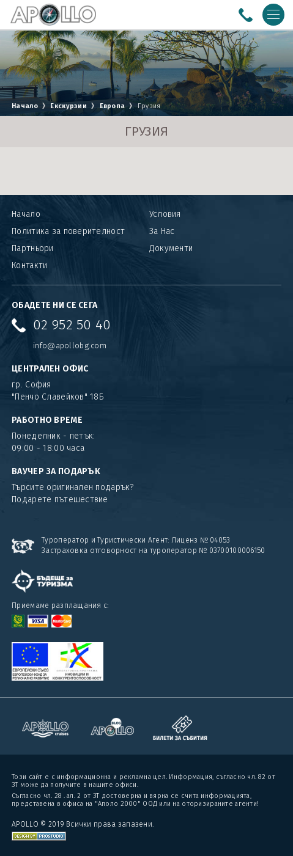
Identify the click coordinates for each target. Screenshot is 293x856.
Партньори (33, 248)
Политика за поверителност (68, 231)
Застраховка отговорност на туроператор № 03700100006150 (153, 550)
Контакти (29, 265)
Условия (165, 214)
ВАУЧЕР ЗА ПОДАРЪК (56, 471)
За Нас (162, 231)
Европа (112, 106)
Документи (171, 248)
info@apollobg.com (69, 345)
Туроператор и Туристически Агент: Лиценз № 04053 (136, 540)
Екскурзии (69, 106)
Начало (25, 106)
